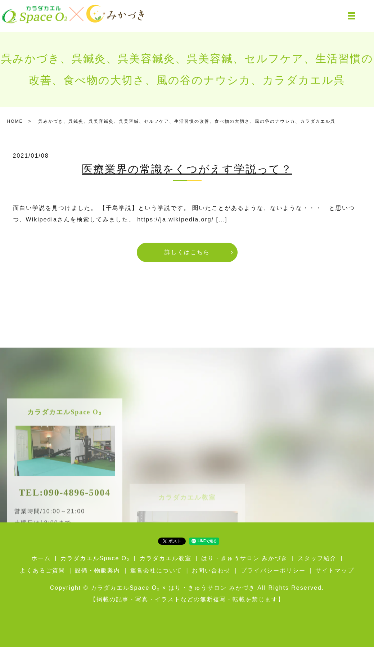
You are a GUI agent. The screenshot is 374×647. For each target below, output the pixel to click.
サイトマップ (334, 570)
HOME (15, 121)
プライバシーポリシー (273, 570)
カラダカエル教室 (165, 558)
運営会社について (156, 570)
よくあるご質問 (42, 570)
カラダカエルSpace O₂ (95, 558)
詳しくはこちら (187, 252)
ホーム (41, 558)
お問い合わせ (211, 570)
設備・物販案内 (97, 570)
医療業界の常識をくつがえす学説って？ (187, 169)
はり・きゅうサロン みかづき (244, 558)
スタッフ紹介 (317, 558)
